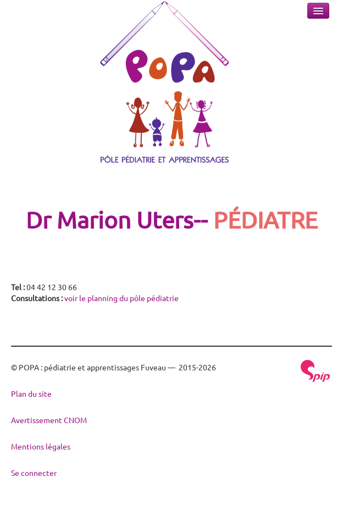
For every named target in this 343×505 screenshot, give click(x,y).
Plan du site (31, 394)
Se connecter (34, 473)
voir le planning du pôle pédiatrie (121, 298)
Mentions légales (40, 446)
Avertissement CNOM (49, 420)
